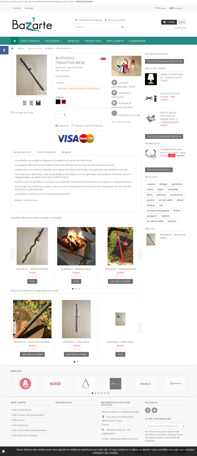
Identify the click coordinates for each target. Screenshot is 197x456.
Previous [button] (13, 254)
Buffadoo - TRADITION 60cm (120, 269)
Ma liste (160, 8)
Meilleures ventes (155, 68)
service (172, 221)
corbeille (173, 189)
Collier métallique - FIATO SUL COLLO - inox (173, 151)
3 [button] (79, 288)
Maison (21, 48)
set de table (165, 200)
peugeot (152, 215)
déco (150, 194)
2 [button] (128, 73)
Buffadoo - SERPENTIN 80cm (32, 269)
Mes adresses (20, 425)
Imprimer (64, 125)
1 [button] (124, 73)
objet (160, 189)
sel (160, 205)
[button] (53, 41)
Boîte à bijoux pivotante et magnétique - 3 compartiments (169, 117)
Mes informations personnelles (30, 430)
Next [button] (139, 254)
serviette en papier (158, 210)
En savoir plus (22, 152)
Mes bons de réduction (25, 435)
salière (165, 215)
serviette (177, 184)
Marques (16, 371)
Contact (17, 8)
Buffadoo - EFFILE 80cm (120, 342)
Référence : (61, 67)
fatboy (151, 205)
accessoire (176, 194)
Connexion (180, 27)
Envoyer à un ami (24, 112)
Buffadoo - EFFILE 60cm (76, 342)
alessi (180, 200)
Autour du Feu (35, 48)
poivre (150, 200)
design (163, 184)
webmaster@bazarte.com (124, 438)
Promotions (152, 143)
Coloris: (60, 97)
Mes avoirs (19, 420)
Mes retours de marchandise (28, 414)
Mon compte (18, 402)
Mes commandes (22, 409)
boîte (177, 210)
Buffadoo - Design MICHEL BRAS (32, 342)
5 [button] (105, 393)
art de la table (155, 221)
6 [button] (108, 393)
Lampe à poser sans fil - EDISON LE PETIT (172, 76)
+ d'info (131, 86)
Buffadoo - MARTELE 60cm (76, 269)
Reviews (66, 152)
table (150, 189)
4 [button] (102, 393)
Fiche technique (46, 152)
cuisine (151, 184)
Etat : (58, 70)
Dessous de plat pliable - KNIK (170, 95)
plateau (161, 194)
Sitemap (28, 8)
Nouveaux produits (157, 54)
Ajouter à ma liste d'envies (89, 125)
